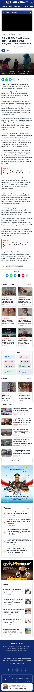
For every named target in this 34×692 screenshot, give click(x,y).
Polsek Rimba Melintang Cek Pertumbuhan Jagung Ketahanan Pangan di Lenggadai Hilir (17, 550)
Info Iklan (12, 663)
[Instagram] (12, 670)
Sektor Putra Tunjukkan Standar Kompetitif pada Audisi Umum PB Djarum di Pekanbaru (21, 432)
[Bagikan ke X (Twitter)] (19, 275)
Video (4, 393)
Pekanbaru (17, 6)
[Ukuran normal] (27, 79)
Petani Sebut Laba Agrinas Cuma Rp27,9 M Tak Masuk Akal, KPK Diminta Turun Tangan (19, 540)
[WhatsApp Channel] (9, 372)
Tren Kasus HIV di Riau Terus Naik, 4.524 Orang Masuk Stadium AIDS (12, 621)
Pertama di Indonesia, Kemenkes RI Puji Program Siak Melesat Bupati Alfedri (18, 687)
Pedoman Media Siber (24, 658)
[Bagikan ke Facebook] (2, 79)
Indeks (30, 284)
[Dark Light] (31, 2)
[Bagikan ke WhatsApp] (6, 79)
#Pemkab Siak (19, 266)
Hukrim (26, 6)
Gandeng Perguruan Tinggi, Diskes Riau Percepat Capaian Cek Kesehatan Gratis (16, 172)
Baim (7, 50)
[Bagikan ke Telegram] (10, 79)
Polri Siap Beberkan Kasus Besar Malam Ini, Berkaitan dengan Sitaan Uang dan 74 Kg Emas (23, 452)
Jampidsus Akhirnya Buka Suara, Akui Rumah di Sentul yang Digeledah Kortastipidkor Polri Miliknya (25, 399)
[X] (21, 670)
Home (3, 34)
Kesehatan (11, 34)
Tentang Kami (7, 658)
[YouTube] (17, 670)
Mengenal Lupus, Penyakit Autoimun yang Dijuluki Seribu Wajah (8, 322)
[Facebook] (8, 670)
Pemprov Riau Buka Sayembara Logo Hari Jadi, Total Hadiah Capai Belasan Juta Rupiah (19, 521)
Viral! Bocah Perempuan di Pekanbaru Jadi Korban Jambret (7, 398)
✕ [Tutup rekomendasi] (30, 685)
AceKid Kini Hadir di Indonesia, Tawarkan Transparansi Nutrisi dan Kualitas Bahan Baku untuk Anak (8, 343)
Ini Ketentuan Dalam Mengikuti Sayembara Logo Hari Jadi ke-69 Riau (13, 591)
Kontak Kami (20, 663)
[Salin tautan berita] (27, 275)
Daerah (15, 424)
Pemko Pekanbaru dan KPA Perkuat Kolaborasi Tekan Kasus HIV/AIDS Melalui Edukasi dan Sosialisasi (25, 344)
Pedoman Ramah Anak (16, 660)
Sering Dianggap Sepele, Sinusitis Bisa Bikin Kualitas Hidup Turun (24, 322)
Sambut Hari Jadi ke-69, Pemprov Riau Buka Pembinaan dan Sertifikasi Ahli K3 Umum (13, 611)
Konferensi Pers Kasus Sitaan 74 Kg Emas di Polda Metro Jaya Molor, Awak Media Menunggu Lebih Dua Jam (22, 411)
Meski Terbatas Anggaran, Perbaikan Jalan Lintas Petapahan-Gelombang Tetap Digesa (12, 631)
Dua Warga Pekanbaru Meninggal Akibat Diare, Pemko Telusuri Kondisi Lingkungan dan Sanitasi (18, 531)
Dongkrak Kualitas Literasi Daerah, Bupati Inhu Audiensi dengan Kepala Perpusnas (22, 420)
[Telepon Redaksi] (24, 372)
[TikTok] (25, 362)
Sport (15, 435)
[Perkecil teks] (23, 79)
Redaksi (14, 658)
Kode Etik (6, 660)
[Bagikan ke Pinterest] (23, 275)
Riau (10, 6)
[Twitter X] (9, 366)
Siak (19, 34)
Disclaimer (28, 660)
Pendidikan (16, 445)
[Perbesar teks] (31, 79)
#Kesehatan (9, 266)
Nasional (4, 6)
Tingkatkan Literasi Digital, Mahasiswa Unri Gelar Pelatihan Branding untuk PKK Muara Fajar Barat (22, 442)
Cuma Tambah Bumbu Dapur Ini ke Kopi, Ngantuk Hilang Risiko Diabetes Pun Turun (16, 245)
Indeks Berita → (17, 460)
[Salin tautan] (13, 79)
